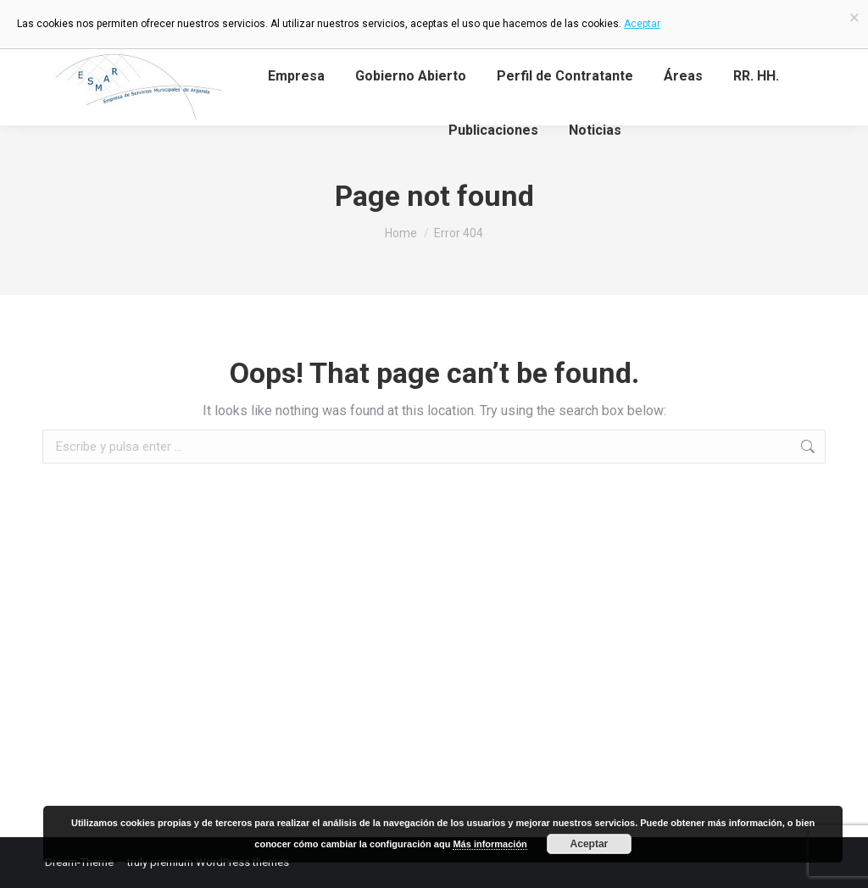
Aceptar (589, 844)
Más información (489, 844)
